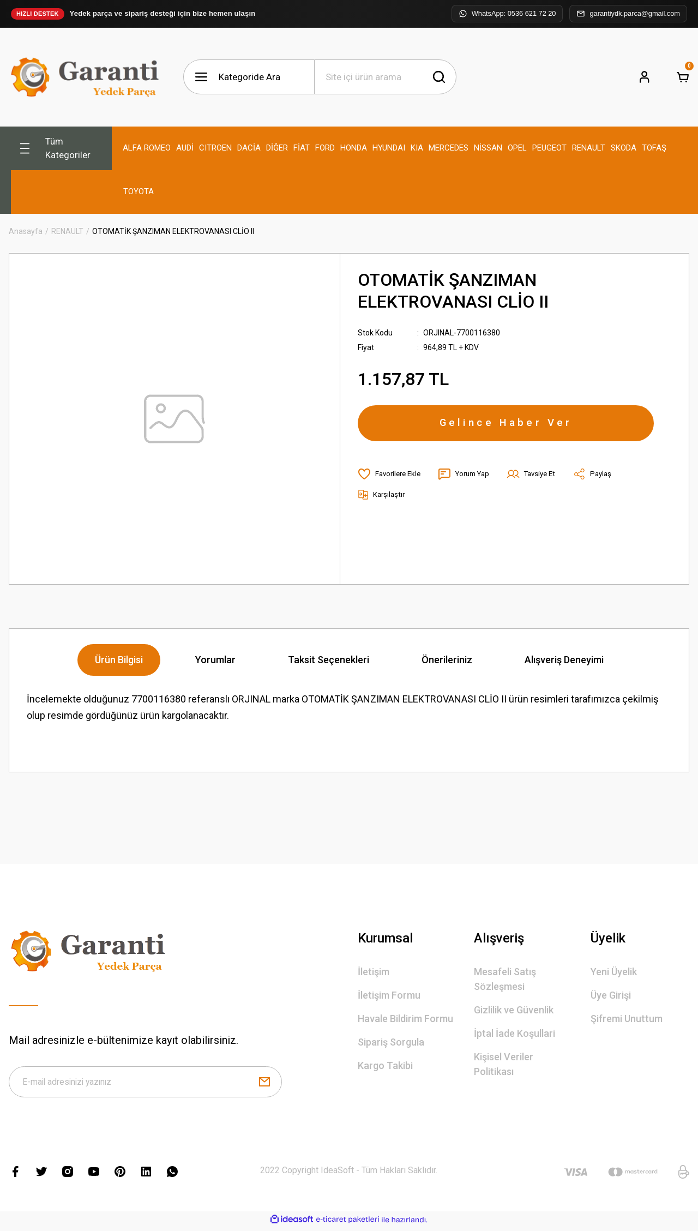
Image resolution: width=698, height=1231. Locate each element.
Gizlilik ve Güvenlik (513, 1010)
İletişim (373, 971)
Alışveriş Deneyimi (564, 659)
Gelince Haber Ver (506, 426)
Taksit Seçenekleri (328, 659)
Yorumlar (215, 659)
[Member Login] (644, 77)
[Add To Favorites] (391, 479)
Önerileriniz (447, 659)
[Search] (385, 76)
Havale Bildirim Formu (405, 1018)
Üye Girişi (611, 995)
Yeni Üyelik (614, 971)
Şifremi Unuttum (627, 1018)
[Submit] (264, 1083)
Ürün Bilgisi (119, 659)
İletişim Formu (389, 995)
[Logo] (87, 77)
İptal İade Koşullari (514, 1033)
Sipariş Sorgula (391, 1042)
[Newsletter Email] (145, 1083)
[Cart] (682, 77)
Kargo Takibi (385, 1065)
